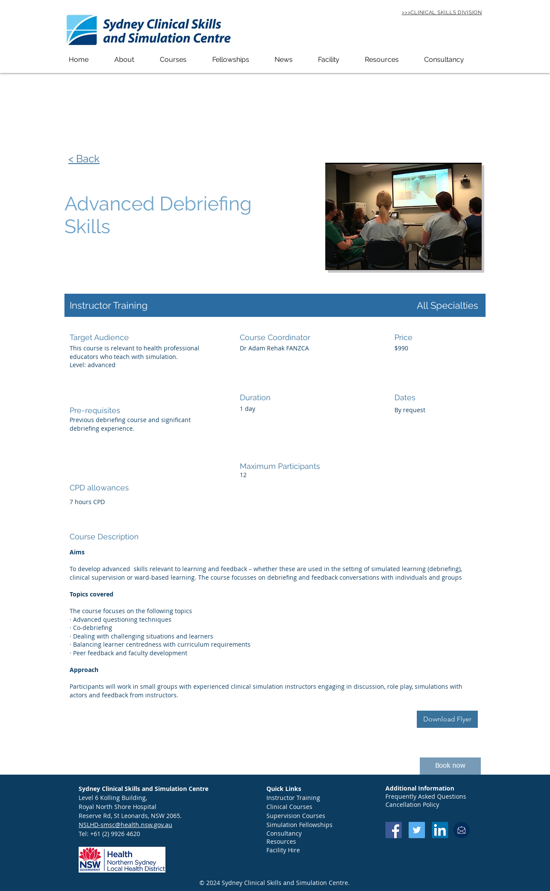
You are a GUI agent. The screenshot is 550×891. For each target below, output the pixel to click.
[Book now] (450, 766)
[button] (133, 59)
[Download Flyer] (447, 719)
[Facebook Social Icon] (393, 830)
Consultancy (284, 833)
